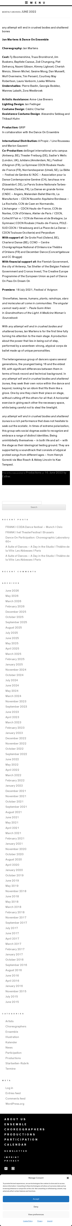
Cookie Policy (28, 1221)
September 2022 (16, 754)
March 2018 (13, 907)
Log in (9, 1088)
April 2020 (12, 864)
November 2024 (15, 669)
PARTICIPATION (21, 1139)
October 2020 (14, 854)
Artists (9, 1021)
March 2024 (13, 696)
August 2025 (13, 627)
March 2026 (13, 601)
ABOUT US (15, 1119)
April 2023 (12, 717)
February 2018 (15, 912)
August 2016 (13, 970)
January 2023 (14, 733)
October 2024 (14, 675)
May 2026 (11, 596)
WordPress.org (14, 1103)
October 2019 (14, 875)
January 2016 (14, 986)
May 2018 (11, 901)
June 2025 (12, 638)
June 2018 (12, 896)
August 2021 (13, 812)
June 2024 (12, 685)
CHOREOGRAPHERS (25, 1129)
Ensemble (11, 1031)
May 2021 (11, 822)
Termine (10, 1068)
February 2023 (15, 727)
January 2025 (14, 664)
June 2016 (12, 975)
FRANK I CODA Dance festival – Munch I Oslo (33, 527)
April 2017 (12, 938)
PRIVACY (12, 1161)
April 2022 (12, 770)
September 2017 (16, 922)
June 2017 (12, 933)
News (9, 1047)
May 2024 (11, 691)
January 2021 (14, 843)
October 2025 (14, 617)
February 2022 (15, 780)
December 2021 (15, 791)
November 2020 (15, 849)
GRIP (22, 127)
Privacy (39, 1221)
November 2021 (15, 796)
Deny (36, 1207)
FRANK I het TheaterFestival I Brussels (29, 532)
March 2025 (13, 654)
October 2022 (14, 748)
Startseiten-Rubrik (17, 1063)
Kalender (11, 1042)
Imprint (49, 1221)
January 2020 (14, 870)
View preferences (36, 1214)
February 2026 (15, 606)
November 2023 (15, 701)
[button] (67, 1178)
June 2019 (12, 880)
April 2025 (12, 648)
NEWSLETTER (16, 1151)
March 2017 (13, 944)
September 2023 (16, 706)
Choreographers (15, 1026)
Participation (13, 1052)
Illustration (12, 1037)
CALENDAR (15, 1144)
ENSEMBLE (15, 1124)
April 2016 (12, 980)
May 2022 (11, 764)
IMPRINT (12, 1157)
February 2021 (15, 838)
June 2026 (12, 590)
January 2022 (14, 785)
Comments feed (15, 1098)
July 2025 (11, 632)
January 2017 (14, 954)
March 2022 (13, 775)
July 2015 (11, 996)
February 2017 (15, 949)
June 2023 (12, 712)
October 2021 (14, 801)
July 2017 (11, 928)
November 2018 (15, 891)
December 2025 (15, 611)
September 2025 (16, 622)
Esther (6, 476)
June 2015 (12, 1002)
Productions (33, 472)
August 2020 (13, 859)
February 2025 (15, 659)
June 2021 (12, 817)
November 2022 (15, 743)
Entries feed (13, 1093)
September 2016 (16, 965)
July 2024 (11, 680)
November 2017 (15, 917)
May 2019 (11, 885)
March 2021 (13, 833)
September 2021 (16, 806)
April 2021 (12, 828)
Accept (36, 1199)
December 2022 (15, 738)
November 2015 (15, 991)
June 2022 (12, 759)
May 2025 (11, 643)
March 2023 (13, 722)
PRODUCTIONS (20, 1134)
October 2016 (14, 959)
